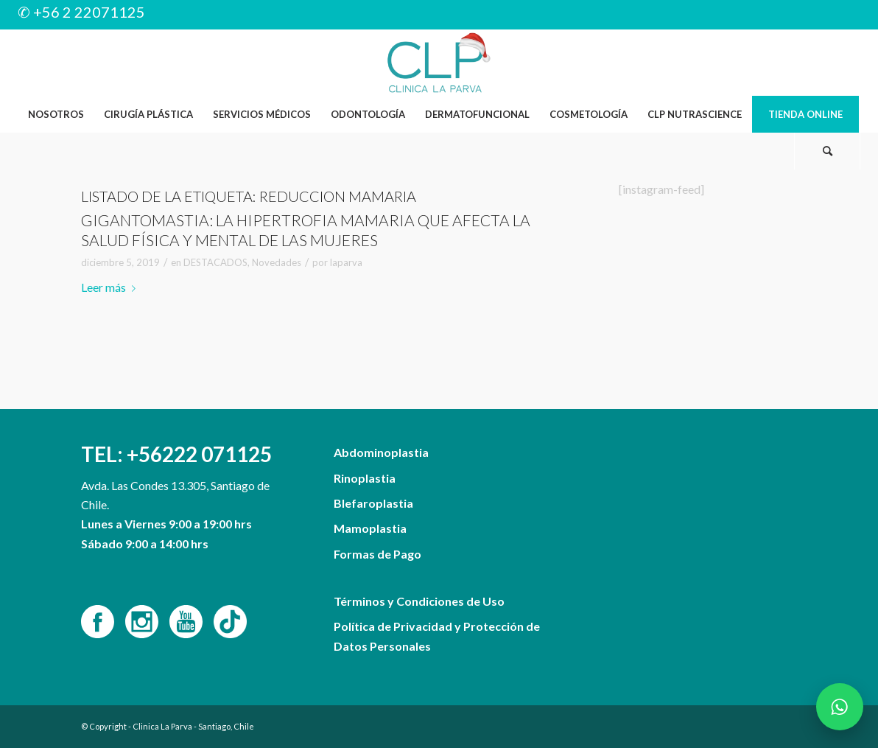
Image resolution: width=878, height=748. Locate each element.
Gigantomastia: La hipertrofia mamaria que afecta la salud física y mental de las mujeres (305, 230)
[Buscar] (827, 151)
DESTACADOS (215, 262)
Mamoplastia (370, 528)
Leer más (111, 287)
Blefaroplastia (373, 503)
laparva (346, 262)
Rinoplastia (365, 478)
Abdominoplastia (381, 452)
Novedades (276, 262)
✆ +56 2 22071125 (81, 12)
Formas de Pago (377, 554)
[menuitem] (56, 114)
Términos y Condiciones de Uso (419, 601)
